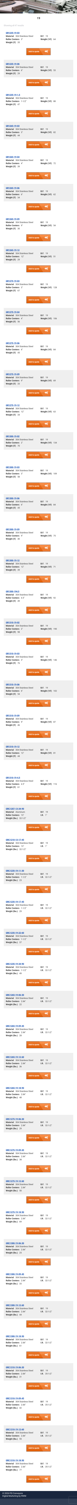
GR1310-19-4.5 (13, 781)
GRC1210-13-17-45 (15, 843)
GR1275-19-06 (12, 344)
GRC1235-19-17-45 (15, 905)
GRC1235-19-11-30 (15, 874)
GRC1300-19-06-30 (15, 1248)
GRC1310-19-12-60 (15, 1435)
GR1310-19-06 (12, 687)
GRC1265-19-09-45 (15, 1030)
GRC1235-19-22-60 (15, 937)
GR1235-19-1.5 (13, 95)
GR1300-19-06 (12, 500)
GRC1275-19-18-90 (15, 1217)
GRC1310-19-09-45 (15, 1404)
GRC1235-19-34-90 (15, 968)
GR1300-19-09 (12, 531)
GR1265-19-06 (12, 188)
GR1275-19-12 (12, 407)
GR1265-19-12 (12, 251)
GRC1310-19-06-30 (15, 1373)
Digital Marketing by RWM (14, 1502)
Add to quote (39, 51)
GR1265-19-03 (12, 126)
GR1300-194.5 (12, 594)
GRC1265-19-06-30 (15, 999)
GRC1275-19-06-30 (15, 1124)
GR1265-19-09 (12, 220)
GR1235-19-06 (12, 64)
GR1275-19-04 (12, 313)
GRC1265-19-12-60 (15, 1061)
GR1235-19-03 (12, 33)
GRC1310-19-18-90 (15, 1466)
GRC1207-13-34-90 (15, 812)
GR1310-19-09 (12, 718)
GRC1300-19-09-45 (15, 1279)
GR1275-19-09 (12, 375)
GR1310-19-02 (12, 625)
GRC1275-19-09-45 (15, 1155)
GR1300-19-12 (12, 562)
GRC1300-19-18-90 (15, 1342)
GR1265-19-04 (12, 157)
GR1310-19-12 (12, 750)
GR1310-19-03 (12, 656)
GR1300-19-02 (12, 438)
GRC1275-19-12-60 (15, 1186)
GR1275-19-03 (12, 282)
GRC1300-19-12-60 (15, 1311)
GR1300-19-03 (12, 469)
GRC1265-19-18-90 (15, 1092)
